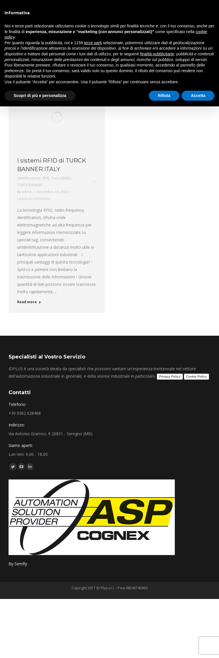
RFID (46, 178)
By (24, 191)
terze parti (93, 43)
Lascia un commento (33, 198)
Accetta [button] (198, 95)
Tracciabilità (61, 178)
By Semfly (18, 563)
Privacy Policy (170, 376)
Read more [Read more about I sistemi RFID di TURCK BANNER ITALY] (29, 302)
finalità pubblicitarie (157, 54)
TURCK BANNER (29, 185)
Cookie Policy (196, 376)
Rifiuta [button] (164, 95)
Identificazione (29, 178)
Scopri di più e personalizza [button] (40, 95)
